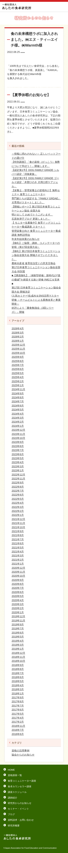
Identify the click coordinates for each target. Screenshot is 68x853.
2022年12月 (18, 474)
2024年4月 (18, 413)
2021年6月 (18, 543)
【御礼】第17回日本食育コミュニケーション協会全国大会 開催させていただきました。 (36, 255)
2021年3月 (18, 555)
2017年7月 (18, 705)
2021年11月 (18, 523)
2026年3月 (18, 332)
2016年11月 (18, 725)
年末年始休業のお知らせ (26, 239)
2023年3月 (18, 466)
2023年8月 (18, 446)
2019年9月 (18, 624)
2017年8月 (18, 701)
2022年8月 (18, 486)
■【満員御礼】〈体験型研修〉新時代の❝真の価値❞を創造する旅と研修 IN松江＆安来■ (36, 279)
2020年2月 (18, 608)
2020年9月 (18, 580)
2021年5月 (18, 547)
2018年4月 (18, 685)
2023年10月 (18, 438)
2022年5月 (18, 498)
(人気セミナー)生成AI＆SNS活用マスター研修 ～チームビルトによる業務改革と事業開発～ (36, 299)
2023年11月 (18, 434)
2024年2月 (18, 421)
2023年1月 (18, 470)
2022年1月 (18, 515)
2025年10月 (18, 352)
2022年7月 (18, 490)
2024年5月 (18, 409)
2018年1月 (18, 693)
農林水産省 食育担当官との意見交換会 (33, 263)
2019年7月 (18, 628)
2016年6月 (18, 734)
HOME (11, 769)
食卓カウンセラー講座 (19, 786)
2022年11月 (18, 478)
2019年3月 (18, 644)
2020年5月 (18, 596)
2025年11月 (18, 348)
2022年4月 (18, 502)
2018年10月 (18, 660)
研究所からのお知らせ (19, 803)
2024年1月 (18, 425)
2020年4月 (18, 600)
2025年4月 (18, 377)
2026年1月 (18, 340)
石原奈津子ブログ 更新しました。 (31, 218)
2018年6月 (18, 677)
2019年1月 (18, 648)
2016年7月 (18, 729)
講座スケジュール (17, 792)
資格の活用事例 (20, 750)
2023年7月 (18, 450)
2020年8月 (18, 583)
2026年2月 (18, 336)
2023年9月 (18, 442)
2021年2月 (18, 559)
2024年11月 (18, 389)
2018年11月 (18, 656)
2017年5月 (18, 713)
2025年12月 (18, 344)
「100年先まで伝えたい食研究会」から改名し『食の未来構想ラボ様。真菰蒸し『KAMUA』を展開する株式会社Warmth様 (33, 70)
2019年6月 (18, 632)
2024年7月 (18, 401)
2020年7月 (18, 587)
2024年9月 (18, 393)
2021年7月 (18, 539)
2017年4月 (18, 717)
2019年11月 (18, 620)
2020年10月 (18, 575)
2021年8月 (18, 535)
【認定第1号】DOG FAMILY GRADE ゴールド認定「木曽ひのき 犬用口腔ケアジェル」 (35, 182)
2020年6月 (18, 592)
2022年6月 (18, 494)
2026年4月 (18, 328)
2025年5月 (18, 373)
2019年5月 (18, 636)
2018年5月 (18, 681)
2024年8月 (18, 397)
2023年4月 (18, 462)
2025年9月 (18, 356)
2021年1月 (18, 563)
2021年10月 (18, 527)
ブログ (11, 814)
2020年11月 (18, 571)
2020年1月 (18, 612)
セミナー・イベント (18, 808)
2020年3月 (18, 604)
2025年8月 (18, 361)
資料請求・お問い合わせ (21, 820)
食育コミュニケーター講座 (22, 780)
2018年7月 (18, 673)
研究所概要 (14, 825)
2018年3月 (18, 689)
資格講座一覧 (15, 775)
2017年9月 (18, 697)
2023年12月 (18, 429)
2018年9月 (18, 665)
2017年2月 (18, 721)
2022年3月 (18, 507)
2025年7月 (18, 365)
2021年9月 (18, 531)
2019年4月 (18, 640)
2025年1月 (18, 385)
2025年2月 (18, 381)
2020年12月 (18, 567)
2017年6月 (18, 709)
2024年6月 (18, 405)
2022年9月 (18, 482)
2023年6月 (18, 454)
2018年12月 (18, 652)
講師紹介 (12, 797)
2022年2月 (18, 511)
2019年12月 (18, 616)
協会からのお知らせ (23, 754)
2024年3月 (18, 417)
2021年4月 (18, 551)
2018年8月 (18, 669)
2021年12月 (18, 519)
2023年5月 (18, 458)
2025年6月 (18, 369)
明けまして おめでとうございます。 (32, 214)
